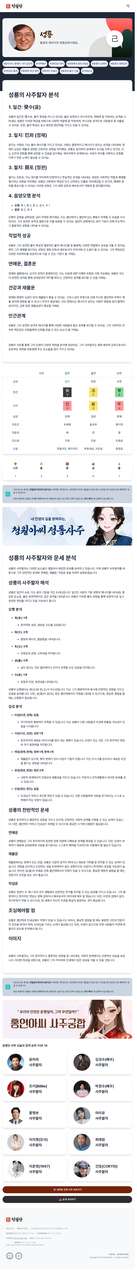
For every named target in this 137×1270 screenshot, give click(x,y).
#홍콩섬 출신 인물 (70, 71)
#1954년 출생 (11, 71)
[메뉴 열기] (128, 6)
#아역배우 (41, 63)
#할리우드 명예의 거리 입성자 (18, 63)
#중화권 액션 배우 (30, 71)
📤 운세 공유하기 (67, 1199)
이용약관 (112, 1254)
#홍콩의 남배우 (99, 63)
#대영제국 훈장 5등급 (77, 63)
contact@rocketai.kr (43, 1238)
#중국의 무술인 (49, 71)
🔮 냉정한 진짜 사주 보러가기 (67, 1189)
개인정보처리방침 (123, 1254)
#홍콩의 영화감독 (118, 63)
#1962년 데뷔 (57, 63)
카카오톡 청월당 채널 (20, 1238)
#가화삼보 (87, 71)
